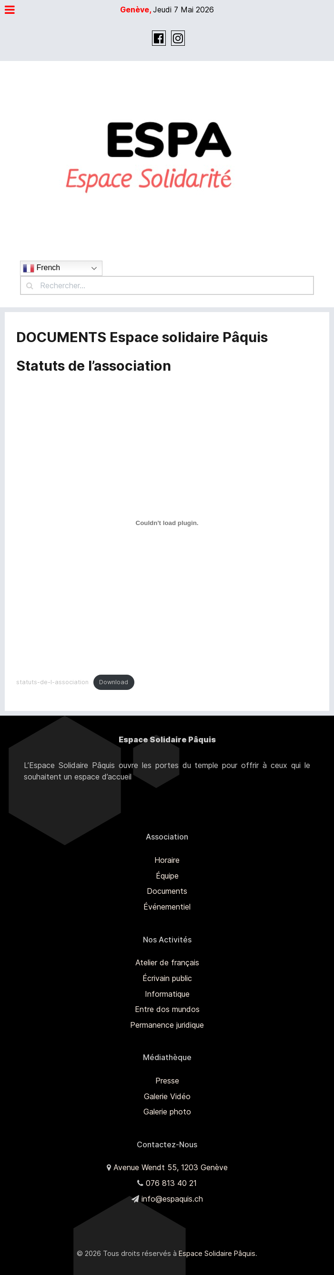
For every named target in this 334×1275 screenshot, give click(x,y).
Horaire (167, 860)
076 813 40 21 (171, 1183)
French (41, 268)
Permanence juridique (167, 1025)
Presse (167, 1080)
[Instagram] (178, 39)
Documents (167, 891)
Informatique (167, 994)
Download (113, 682)
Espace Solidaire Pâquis (217, 1253)
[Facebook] (160, 39)
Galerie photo (167, 1111)
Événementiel (167, 906)
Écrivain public (167, 978)
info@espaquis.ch (172, 1199)
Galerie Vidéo (167, 1096)
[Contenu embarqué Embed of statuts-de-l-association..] (167, 523)
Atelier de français (167, 962)
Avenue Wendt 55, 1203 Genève (170, 1167)
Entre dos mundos (167, 1009)
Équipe (167, 875)
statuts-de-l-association (52, 682)
